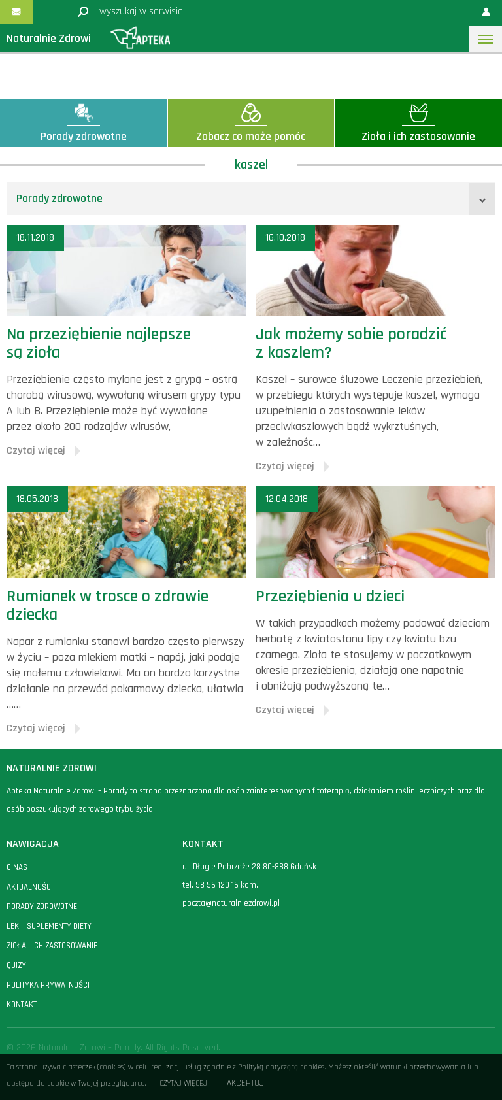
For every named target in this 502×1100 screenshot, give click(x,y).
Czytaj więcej (183, 1083)
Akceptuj (245, 1083)
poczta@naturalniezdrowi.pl (231, 903)
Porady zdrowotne (59, 198)
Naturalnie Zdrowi (49, 38)
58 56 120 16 (217, 885)
